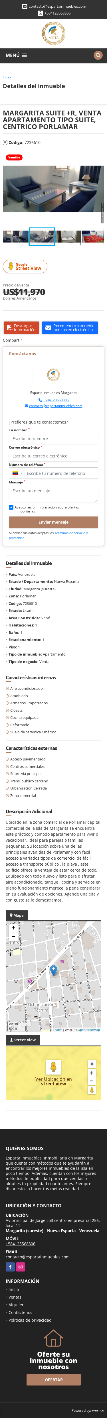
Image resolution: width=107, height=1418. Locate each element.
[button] (99, 156)
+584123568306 (57, 13)
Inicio (7, 77)
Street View (26, 266)
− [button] (13, 937)
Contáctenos (20, 1312)
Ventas (15, 1297)
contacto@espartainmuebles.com (57, 6)
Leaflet (57, 1030)
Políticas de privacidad (30, 1320)
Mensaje (17, 482)
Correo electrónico (25, 447)
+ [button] (13, 928)
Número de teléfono (27, 464)
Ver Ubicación (50, 1079)
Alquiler (16, 1304)
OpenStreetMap (89, 1030)
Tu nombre (19, 430)
